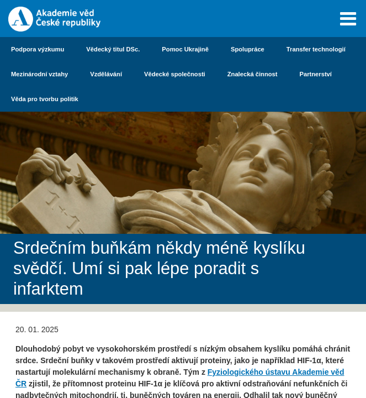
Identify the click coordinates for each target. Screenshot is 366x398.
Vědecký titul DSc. (113, 49)
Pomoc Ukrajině (185, 49)
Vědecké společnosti (174, 74)
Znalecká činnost (252, 74)
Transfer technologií (316, 49)
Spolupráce (247, 49)
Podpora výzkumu (37, 49)
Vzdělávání (106, 74)
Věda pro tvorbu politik (44, 99)
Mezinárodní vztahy (39, 74)
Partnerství (316, 74)
